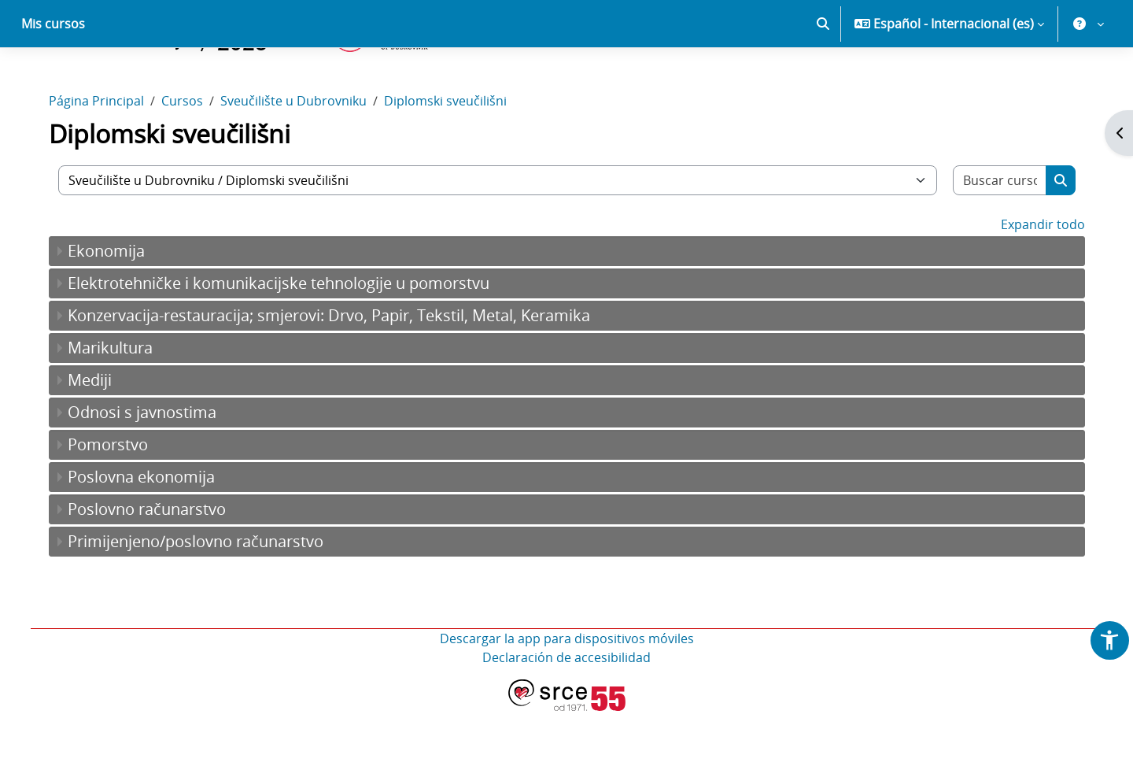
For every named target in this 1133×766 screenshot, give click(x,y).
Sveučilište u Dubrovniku (300, 156)
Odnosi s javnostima (149, 467)
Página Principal (103, 156)
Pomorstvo (115, 499)
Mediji (97, 435)
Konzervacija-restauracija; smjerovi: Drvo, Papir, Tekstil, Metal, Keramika (336, 370)
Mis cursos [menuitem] (53, 78)
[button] (823, 78)
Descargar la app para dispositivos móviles (567, 693)
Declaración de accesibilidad (566, 712)
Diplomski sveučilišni (452, 156)
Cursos (189, 156)
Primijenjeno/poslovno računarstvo (202, 596)
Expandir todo (1035, 279)
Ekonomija (113, 305)
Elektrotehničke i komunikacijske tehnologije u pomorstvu (285, 338)
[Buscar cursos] (993, 235)
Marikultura (117, 402)
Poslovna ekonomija (148, 531)
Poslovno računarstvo (154, 564)
